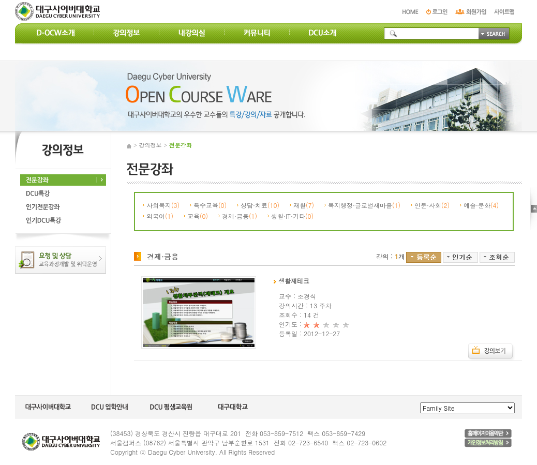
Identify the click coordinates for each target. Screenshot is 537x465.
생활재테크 (291, 280)
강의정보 (150, 145)
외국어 (159, 216)
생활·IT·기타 (292, 216)
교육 (197, 216)
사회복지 (163, 205)
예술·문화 (481, 205)
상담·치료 (260, 205)
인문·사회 (432, 205)
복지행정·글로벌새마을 (364, 205)
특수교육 (210, 205)
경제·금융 (239, 216)
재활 (303, 205)
